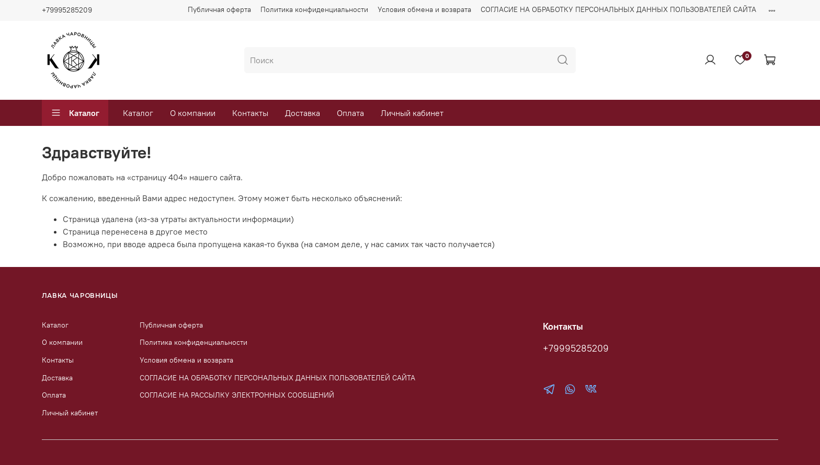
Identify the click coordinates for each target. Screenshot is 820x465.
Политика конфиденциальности (314, 9)
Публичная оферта (219, 9)
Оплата (350, 113)
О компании (192, 113)
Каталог (75, 113)
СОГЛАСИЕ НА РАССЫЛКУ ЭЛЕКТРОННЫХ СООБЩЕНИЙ (237, 395)
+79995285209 (67, 10)
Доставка (302, 113)
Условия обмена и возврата (424, 9)
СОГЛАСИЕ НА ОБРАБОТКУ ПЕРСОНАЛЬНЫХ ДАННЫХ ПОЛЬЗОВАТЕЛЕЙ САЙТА (618, 9)
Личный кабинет (412, 113)
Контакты (250, 113)
